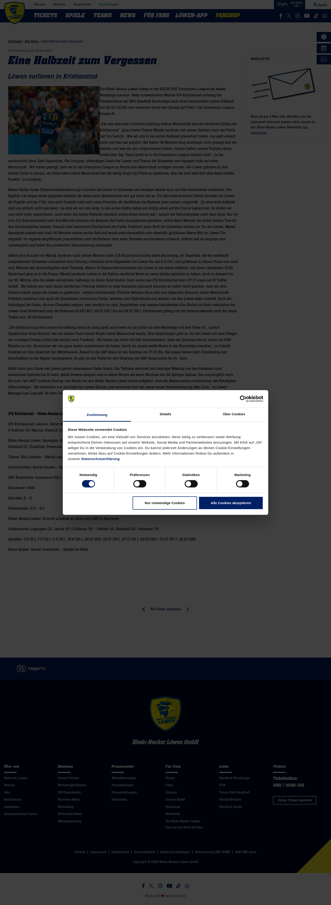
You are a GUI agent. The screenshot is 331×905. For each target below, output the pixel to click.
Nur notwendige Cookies (165, 503)
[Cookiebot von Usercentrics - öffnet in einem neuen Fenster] (243, 398)
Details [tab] (165, 414)
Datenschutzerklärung (100, 459)
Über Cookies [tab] (234, 414)
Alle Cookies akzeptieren (231, 503)
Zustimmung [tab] (97, 415)
